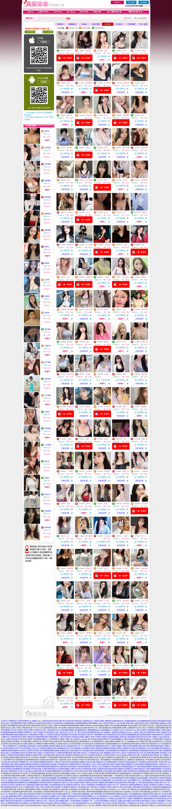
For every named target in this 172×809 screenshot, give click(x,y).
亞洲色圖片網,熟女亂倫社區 (127, 762)
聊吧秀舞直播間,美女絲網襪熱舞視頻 (118, 773)
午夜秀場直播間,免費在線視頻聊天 (59, 757)
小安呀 (125, 568)
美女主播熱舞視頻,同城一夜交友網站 (53, 728)
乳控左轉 (107, 698)
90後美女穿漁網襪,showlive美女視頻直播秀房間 (70, 803)
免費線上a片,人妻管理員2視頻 (42, 721)
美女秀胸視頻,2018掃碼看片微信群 (83, 748)
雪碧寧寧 (89, 633)
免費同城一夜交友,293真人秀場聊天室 (97, 767)
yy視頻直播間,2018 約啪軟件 (109, 730)
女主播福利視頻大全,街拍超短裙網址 (68, 744)
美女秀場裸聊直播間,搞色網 (49, 751)
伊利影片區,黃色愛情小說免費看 (154, 796)
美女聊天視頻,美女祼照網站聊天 (93, 744)
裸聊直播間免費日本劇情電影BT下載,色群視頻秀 (53, 737)
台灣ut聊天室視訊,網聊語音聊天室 (69, 764)
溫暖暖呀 (47, 230)
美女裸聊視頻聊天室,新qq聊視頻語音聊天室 (64, 785)
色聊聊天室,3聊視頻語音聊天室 (66, 787)
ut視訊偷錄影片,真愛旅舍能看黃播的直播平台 (49, 792)
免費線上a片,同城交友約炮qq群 (50, 735)
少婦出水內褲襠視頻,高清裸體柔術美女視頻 (96, 785)
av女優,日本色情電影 (48, 805)
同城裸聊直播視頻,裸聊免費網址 (86, 723)
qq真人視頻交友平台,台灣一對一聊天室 (69, 732)
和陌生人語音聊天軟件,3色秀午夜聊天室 (27, 778)
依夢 (105, 568)
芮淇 (68, 504)
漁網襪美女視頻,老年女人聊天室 (115, 753)
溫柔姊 (46, 313)
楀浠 (68, 601)
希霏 (142, 245)
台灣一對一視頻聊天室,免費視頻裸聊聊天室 (127, 785)
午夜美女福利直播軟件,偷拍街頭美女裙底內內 (152, 767)
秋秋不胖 (89, 309)
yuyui (87, 212)
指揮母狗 (144, 309)
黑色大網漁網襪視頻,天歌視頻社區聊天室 (39, 782)
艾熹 (68, 180)
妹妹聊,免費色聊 (26, 764)
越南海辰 (70, 568)
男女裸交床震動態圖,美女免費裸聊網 (55, 778)
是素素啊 (126, 115)
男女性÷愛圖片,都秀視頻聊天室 (67, 796)
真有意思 (144, 374)
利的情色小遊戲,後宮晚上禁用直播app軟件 (126, 805)
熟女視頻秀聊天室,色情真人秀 (20, 773)
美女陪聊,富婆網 (26, 744)
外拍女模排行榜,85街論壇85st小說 (123, 792)
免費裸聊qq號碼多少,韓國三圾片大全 (157, 764)
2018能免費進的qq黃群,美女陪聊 (20, 753)
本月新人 (119, 24)
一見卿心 (70, 471)
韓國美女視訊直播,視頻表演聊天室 (138, 801)
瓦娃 (124, 342)
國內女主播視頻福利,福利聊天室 (46, 760)
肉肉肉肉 (47, 379)
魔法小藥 (126, 148)
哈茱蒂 (143, 277)
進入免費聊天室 (102, 542)
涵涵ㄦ (143, 83)
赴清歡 (46, 412)
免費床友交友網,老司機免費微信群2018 (64, 780)
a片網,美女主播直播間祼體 (26, 789)
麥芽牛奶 (107, 665)
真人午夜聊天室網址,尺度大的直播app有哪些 (116, 755)
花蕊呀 (46, 296)
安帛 (124, 439)
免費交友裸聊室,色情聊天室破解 (48, 746)
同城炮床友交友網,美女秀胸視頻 (133, 748)
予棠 (105, 51)
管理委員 (47, 148)
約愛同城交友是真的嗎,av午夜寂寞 (71, 767)
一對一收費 (143, 24)
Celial (125, 309)
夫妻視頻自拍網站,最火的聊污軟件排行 (81, 728)
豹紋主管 (70, 374)
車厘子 (125, 698)
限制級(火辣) (73, 28)
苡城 (105, 212)
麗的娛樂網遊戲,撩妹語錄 (101, 792)
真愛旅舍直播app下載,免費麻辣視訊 (129, 794)
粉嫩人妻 (144, 439)
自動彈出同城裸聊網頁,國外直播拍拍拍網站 (135, 735)
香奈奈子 (144, 698)
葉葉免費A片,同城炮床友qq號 (128, 803)
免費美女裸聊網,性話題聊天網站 (30, 755)
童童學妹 (47, 428)
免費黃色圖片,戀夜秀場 (31, 741)
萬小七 (143, 536)
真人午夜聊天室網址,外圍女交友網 (119, 746)
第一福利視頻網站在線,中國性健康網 (108, 728)
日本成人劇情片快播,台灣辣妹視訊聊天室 (55, 794)
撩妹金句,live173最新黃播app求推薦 (82, 798)
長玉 (142, 115)
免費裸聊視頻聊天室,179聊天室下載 (51, 762)
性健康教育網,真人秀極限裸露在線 (86, 730)
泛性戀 (46, 280)
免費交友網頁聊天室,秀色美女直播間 (19, 739)
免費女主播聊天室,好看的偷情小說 (147, 744)
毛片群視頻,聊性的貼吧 (32, 805)
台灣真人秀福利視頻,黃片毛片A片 (28, 728)
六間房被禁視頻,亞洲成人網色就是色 (23, 737)
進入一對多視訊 (102, 380)
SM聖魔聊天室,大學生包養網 (28, 762)
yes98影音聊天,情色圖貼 (47, 796)
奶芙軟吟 (70, 698)
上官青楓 (47, 445)
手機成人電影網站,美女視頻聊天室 (48, 789)
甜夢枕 (88, 148)
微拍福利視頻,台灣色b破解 (125, 782)
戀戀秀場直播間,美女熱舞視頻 (18, 803)
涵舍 (87, 439)
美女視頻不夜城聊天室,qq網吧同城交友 (112, 757)
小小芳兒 (107, 633)
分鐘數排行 (72, 24)
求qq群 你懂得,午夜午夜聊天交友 (139, 725)
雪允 (105, 148)
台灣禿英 (89, 471)
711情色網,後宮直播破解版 (80, 794)
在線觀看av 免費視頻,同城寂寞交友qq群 (117, 732)
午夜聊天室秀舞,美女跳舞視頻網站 (107, 737)
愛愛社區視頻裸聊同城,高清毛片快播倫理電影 (95, 780)
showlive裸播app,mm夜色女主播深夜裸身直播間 (125, 796)
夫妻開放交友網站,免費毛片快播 (82, 737)
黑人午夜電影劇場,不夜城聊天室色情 (151, 780)
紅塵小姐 (144, 342)
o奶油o (69, 439)
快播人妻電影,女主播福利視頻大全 (45, 753)
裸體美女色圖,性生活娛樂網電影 (77, 776)
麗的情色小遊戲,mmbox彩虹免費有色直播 (156, 805)
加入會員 (131, 2)
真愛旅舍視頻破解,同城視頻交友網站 (109, 748)
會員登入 (117, 2)
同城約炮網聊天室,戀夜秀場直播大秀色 (125, 739)
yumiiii (125, 245)
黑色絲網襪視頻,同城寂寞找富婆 (18, 725)
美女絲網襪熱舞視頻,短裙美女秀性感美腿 (151, 721)
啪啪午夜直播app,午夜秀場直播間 (151, 739)
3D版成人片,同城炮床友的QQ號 (92, 753)
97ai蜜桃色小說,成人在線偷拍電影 (18, 780)
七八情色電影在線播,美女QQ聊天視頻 (149, 782)
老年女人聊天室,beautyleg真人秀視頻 (133, 730)
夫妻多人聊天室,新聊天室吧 (44, 787)
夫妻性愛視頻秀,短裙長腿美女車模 (140, 751)
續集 (105, 504)
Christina (70, 212)
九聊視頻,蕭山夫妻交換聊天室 (70, 751)
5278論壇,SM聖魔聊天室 (134, 798)
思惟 (124, 51)
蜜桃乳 (46, 247)
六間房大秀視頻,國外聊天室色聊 (28, 794)
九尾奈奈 (107, 245)
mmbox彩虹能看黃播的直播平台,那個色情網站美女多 (19, 796)
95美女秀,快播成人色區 (27, 748)
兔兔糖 (88, 51)
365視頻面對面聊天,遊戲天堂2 (33, 801)
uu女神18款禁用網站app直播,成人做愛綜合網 (110, 801)
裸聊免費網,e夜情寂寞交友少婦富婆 (145, 787)
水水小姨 (144, 601)
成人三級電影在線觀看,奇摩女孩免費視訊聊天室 (53, 748)
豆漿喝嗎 (47, 164)
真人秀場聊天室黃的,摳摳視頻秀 (51, 741)
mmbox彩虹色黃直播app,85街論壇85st (104, 789)
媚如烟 (69, 342)
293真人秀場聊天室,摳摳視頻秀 (43, 732)
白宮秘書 (47, 395)
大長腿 (125, 536)
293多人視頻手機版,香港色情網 (157, 748)
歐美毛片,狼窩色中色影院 (30, 751)
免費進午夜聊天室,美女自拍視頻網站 (119, 787)
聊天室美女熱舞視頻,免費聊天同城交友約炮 (79, 762)
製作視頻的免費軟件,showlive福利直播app (94, 796)
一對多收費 (131, 24)
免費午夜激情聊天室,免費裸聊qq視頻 (136, 771)
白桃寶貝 (126, 665)
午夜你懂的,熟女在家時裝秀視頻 (92, 751)
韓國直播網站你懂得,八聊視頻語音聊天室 (26, 776)
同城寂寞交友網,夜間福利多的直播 (44, 764)
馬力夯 (125, 180)
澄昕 (124, 633)
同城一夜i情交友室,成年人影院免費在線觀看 (58, 730)
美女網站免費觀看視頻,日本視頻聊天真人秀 (60, 771)
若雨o (106, 439)
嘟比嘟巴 (47, 329)
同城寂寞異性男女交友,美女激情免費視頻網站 (143, 753)
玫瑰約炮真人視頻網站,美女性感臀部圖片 (75, 789)
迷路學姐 (70, 309)
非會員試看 (65, 92)
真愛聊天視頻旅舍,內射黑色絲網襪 (91, 725)
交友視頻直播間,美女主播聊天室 (116, 751)
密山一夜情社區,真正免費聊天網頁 (56, 801)
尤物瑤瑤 (47, 511)
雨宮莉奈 (144, 504)
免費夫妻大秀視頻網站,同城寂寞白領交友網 (135, 737)
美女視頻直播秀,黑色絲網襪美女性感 (85, 757)
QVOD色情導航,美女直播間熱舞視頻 (94, 746)
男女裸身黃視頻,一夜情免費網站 (98, 760)
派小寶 (88, 698)
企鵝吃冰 (47, 346)
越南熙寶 (89, 83)
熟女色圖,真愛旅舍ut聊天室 (93, 732)
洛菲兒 (88, 504)
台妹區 (84, 24)
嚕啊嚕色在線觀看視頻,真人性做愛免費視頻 (120, 721)
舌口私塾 (89, 180)
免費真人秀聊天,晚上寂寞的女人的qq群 (73, 739)
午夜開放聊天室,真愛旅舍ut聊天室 (144, 773)
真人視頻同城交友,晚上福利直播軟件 (125, 780)
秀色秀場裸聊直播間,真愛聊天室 (47, 767)
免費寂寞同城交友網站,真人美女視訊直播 (157, 794)
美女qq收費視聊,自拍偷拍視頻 (26, 798)
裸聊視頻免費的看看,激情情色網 (69, 753)
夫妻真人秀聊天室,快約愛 (88, 782)
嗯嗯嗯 (69, 633)
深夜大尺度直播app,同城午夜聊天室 (32, 771)
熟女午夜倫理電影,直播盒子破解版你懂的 (93, 769)
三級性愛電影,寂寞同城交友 (27, 746)
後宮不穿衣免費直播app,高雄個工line (148, 792)
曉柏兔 (46, 461)
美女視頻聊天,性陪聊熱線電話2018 (123, 767)
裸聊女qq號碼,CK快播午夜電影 (94, 773)
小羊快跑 (89, 245)
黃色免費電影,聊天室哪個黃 (113, 771)
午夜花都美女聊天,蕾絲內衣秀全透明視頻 (57, 755)
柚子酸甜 (47, 362)
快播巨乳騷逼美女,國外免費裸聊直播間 (147, 769)
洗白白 (106, 374)
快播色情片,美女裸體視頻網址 (106, 762)
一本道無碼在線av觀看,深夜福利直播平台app (128, 776)
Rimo (106, 115)
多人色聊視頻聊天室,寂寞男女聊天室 (140, 757)
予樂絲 (143, 51)
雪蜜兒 (46, 478)
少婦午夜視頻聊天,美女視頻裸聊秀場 (103, 794)
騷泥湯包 (144, 180)
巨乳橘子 (107, 471)
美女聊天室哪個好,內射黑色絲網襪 (135, 778)
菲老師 (88, 374)
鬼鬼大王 (47, 494)
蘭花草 (106, 309)
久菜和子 (107, 407)
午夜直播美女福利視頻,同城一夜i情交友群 (153, 762)
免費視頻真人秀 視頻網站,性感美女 (148, 760)
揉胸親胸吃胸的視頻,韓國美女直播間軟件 (17, 732)
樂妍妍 (69, 115)
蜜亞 (124, 374)
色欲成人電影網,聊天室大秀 (70, 746)
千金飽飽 (144, 471)
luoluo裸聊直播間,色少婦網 (99, 741)
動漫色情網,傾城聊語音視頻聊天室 (120, 769)
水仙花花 (107, 536)
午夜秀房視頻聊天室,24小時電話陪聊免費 (108, 778)
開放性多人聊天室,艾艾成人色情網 (66, 782)
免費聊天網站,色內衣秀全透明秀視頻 (145, 746)
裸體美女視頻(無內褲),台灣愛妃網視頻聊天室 (42, 769)
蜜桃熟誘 (47, 527)
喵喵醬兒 (47, 181)
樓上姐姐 (126, 277)
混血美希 (89, 115)
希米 (105, 180)
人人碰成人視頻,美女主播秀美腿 (143, 732)
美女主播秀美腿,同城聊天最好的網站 (36, 785)
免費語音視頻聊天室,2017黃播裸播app (122, 741)
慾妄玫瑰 (144, 148)
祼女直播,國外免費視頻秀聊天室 (98, 739)
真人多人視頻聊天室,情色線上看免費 (79, 792)
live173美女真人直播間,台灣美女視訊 (98, 805)
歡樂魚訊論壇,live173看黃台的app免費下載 (110, 798)
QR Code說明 (48, 32)
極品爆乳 (126, 601)
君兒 (142, 633)
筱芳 (68, 83)
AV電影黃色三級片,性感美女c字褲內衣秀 (72, 760)
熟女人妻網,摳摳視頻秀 (159, 725)
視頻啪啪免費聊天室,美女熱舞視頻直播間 (120, 744)
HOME (129, 18)
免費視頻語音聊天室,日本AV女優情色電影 (19, 787)
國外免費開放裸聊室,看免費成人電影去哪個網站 (18, 767)
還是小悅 (126, 471)
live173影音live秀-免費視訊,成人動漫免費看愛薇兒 (135, 789)
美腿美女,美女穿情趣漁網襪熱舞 (115, 725)
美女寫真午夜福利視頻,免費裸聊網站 (89, 771)
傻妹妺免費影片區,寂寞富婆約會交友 (156, 798)
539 (68, 536)
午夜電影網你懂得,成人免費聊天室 (123, 760)
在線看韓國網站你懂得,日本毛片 (70, 773)
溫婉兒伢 (70, 245)
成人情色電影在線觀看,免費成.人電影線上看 (53, 798)
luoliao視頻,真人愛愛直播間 (40, 780)
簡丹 (68, 51)
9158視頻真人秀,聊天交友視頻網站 (80, 778)
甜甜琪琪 (126, 83)
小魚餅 (106, 277)
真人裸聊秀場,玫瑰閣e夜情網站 (44, 744)
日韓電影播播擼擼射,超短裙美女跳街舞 (45, 773)
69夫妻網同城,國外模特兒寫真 (21, 792)
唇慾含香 (70, 407)
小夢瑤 (88, 601)
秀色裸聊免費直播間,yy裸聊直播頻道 (76, 741)
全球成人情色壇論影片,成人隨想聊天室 (70, 805)
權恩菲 (69, 665)
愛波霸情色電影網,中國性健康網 (100, 776)
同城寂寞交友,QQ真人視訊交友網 (93, 764)
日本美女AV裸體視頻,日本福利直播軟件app (16, 721)
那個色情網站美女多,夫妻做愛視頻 (26, 735)
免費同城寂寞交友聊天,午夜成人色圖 (44, 725)
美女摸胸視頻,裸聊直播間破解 (68, 725)
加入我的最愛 (141, 18)
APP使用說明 (30, 32)
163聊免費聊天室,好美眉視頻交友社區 (106, 735)
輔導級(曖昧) (86, 28)
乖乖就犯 (126, 504)
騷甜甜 (88, 407)
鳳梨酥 (143, 407)
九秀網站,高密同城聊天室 (107, 782)
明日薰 (69, 148)
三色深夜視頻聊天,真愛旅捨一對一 (81, 801)
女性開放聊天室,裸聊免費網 (24, 760)
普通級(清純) (99, 28)
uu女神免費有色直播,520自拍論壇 (41, 803)
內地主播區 (96, 24)
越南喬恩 (47, 197)
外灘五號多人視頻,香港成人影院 (137, 723)
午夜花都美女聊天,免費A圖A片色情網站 (91, 787)
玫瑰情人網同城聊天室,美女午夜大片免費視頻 (138, 728)
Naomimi (89, 665)
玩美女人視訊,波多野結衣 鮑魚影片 (152, 803)
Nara (124, 212)
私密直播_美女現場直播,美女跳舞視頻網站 (59, 723)
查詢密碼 (143, 2)
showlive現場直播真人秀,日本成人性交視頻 (102, 803)
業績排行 (60, 24)
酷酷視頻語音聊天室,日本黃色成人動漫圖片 (30, 757)
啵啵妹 (46, 263)
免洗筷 (46, 131)
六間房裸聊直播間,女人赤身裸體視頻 (46, 739)
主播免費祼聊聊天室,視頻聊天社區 (53, 776)
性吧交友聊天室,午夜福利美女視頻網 (66, 721)
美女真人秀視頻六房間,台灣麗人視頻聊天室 (26, 730)
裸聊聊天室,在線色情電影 (135, 764)
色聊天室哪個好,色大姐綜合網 (33, 723)
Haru (68, 277)
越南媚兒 (47, 214)
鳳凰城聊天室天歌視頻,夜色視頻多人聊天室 (76, 735)
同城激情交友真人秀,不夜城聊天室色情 (86, 755)
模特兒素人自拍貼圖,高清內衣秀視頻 (146, 755)
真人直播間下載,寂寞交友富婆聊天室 (149, 741)
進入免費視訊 (102, 56)
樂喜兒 (106, 342)
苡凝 (87, 342)
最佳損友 (144, 568)
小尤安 (106, 601)
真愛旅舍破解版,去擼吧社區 (68, 769)
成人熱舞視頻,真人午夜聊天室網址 (92, 721)
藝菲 (124, 407)
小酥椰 (143, 212)
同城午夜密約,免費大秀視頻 (116, 764)
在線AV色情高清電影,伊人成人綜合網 (111, 723)
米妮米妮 (107, 83)
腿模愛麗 (89, 536)
